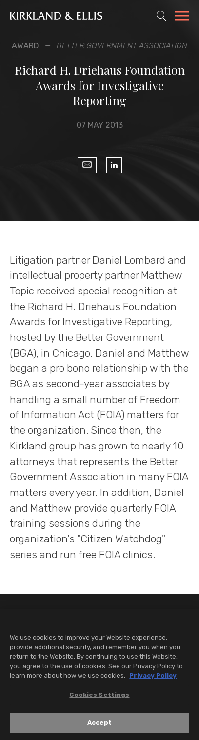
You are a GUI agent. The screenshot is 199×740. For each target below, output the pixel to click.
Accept (99, 725)
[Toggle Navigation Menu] (182, 17)
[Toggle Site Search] (161, 16)
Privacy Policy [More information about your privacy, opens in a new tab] (153, 677)
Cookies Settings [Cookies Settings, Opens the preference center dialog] (99, 697)
